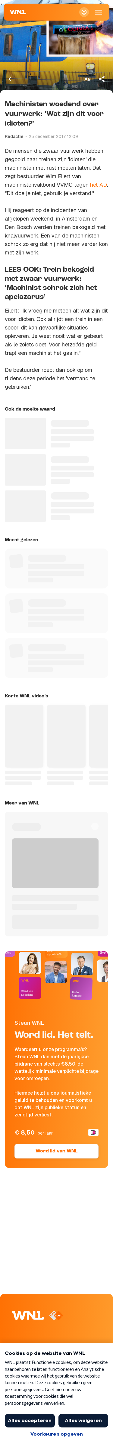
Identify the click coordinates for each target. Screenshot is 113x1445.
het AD (98, 184)
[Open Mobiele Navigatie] (98, 12)
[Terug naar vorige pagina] (11, 79)
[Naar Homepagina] (18, 12)
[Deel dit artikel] (102, 79)
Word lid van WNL (56, 1151)
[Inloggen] (84, 12)
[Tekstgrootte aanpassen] (87, 79)
